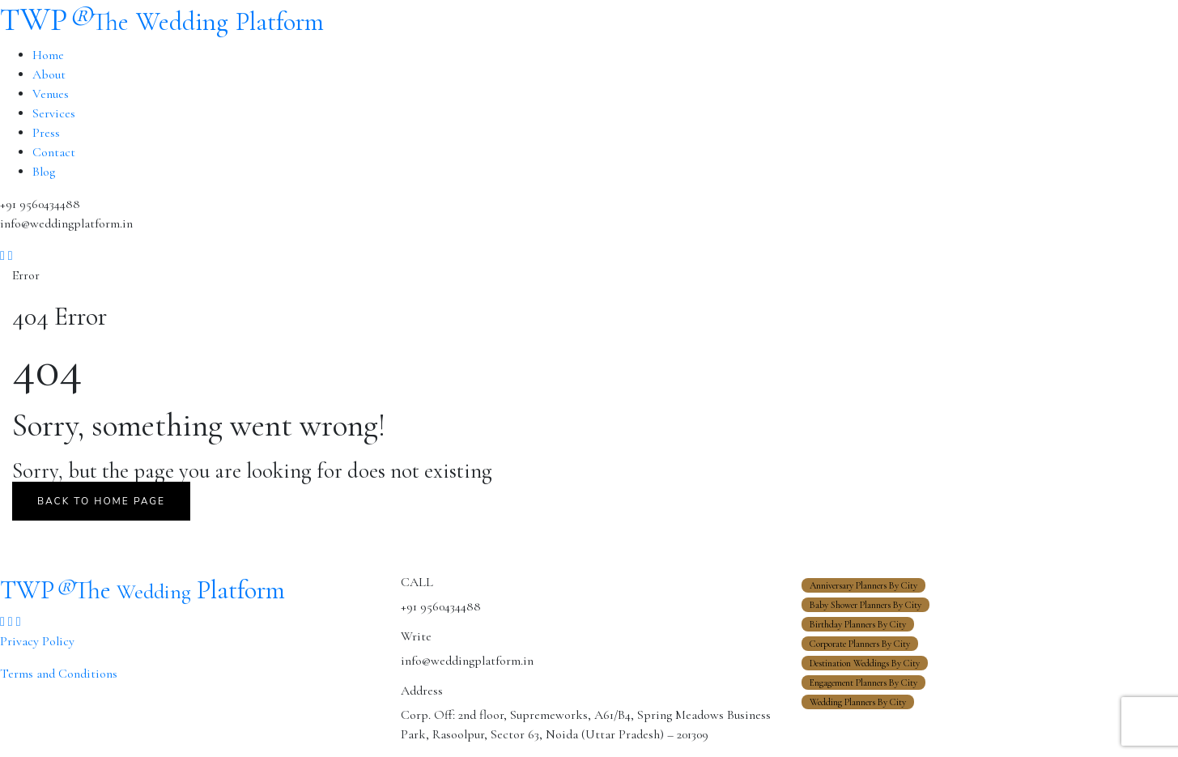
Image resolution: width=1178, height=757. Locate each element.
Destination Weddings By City (865, 663)
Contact (53, 152)
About (49, 74)
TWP (162, 19)
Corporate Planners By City (860, 643)
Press (46, 133)
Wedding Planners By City (858, 702)
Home (48, 55)
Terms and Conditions (58, 674)
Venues (50, 94)
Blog (43, 172)
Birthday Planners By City (858, 624)
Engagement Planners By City (863, 682)
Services (53, 113)
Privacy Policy (37, 641)
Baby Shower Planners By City (865, 604)
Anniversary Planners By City (863, 585)
